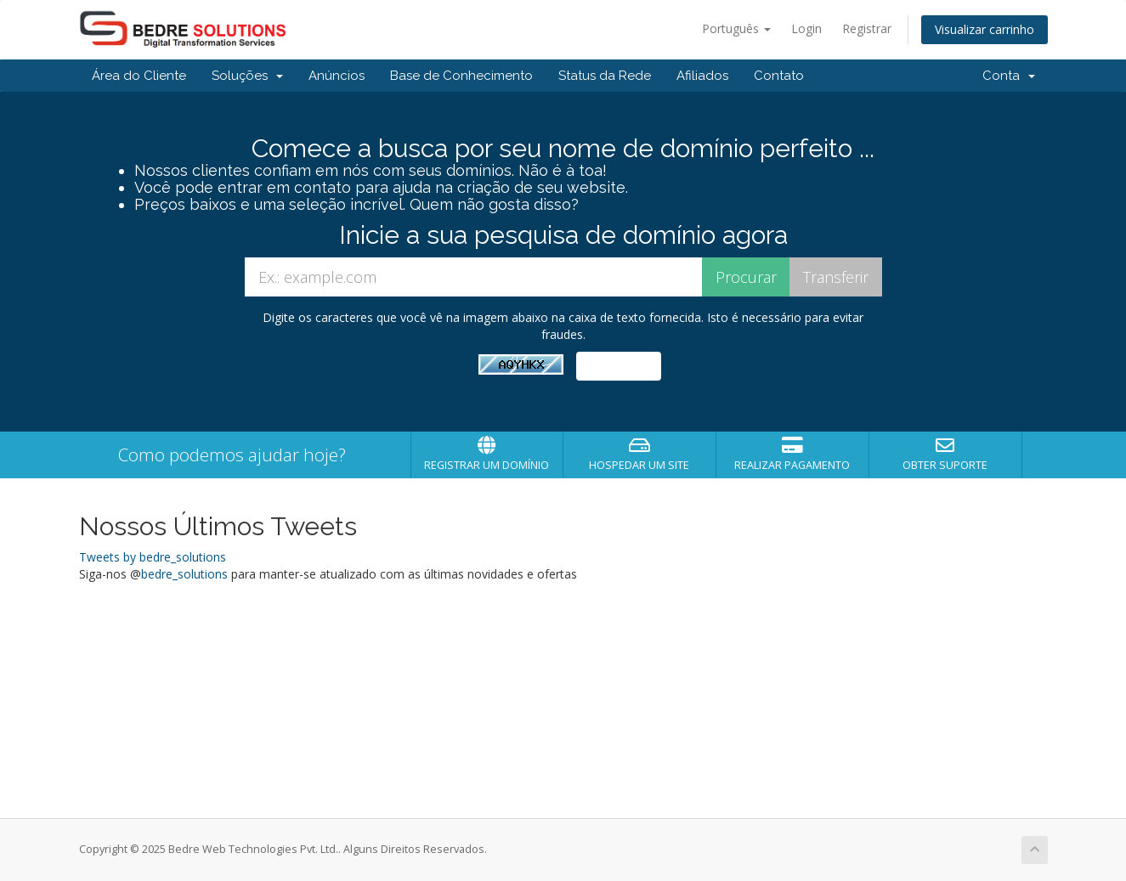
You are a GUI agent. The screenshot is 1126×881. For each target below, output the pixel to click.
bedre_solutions (184, 574)
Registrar (866, 28)
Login (806, 28)
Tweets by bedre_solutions (152, 557)
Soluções (247, 75)
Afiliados (702, 75)
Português (736, 28)
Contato (779, 75)
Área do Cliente (139, 75)
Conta (1008, 75)
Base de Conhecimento (461, 75)
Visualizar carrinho (984, 29)
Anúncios (336, 75)
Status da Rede (604, 75)
